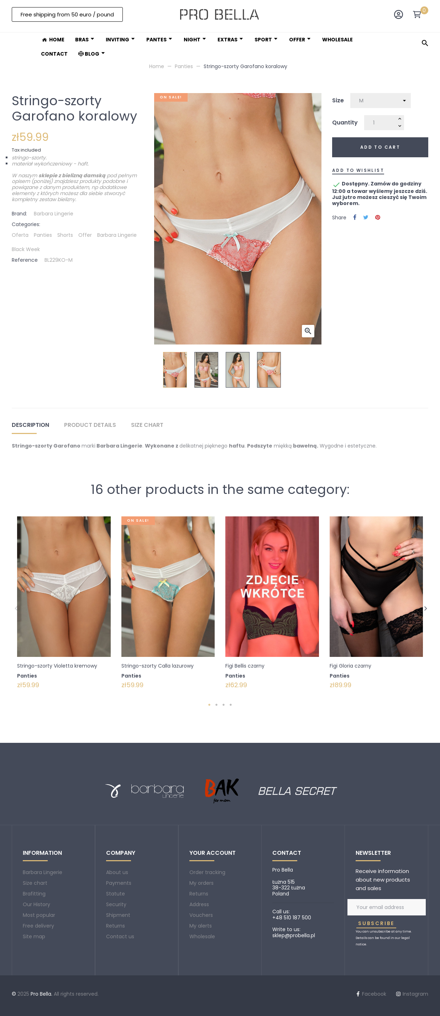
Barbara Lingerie (53, 213)
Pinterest (377, 217)
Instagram (213, 993)
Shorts (65, 235)
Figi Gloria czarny (350, 665)
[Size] (380, 100)
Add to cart (380, 147)
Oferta (20, 235)
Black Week (26, 249)
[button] (67, 14)
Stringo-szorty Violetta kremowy (57, 665)
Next (424, 607)
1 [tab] (209, 704)
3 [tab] (223, 704)
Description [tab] (30, 425)
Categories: (26, 224)
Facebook (171, 993)
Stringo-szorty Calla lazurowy (157, 665)
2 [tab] (216, 704)
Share (354, 217)
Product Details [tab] (90, 425)
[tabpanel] (64, 607)
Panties (43, 235)
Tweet (365, 217)
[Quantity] (380, 122)
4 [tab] (230, 704)
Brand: (19, 213)
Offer (85, 235)
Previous (15, 607)
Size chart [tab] (147, 425)
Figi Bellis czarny (244, 665)
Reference (25, 260)
